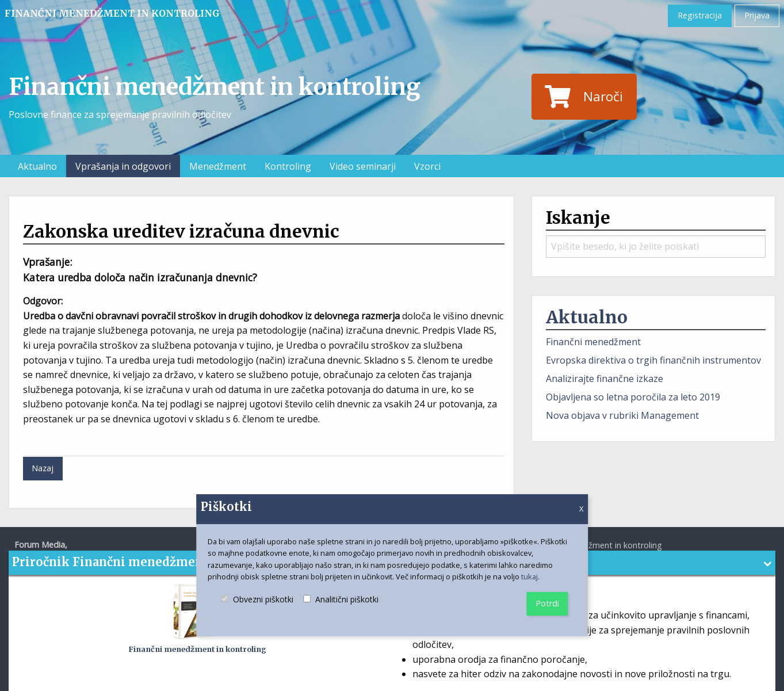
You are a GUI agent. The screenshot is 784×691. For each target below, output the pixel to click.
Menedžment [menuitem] (217, 166)
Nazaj (42, 468)
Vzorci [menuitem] (427, 166)
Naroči (584, 96)
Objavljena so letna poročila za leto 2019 (633, 397)
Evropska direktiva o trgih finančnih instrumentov (653, 360)
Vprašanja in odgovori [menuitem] (123, 166)
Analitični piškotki (340, 609)
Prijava (757, 15)
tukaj (529, 576)
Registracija (700, 15)
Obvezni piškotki (257, 609)
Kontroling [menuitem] (288, 166)
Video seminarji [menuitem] (363, 166)
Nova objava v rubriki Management (622, 415)
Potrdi (547, 603)
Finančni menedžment (593, 341)
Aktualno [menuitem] (37, 166)
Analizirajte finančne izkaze (604, 378)
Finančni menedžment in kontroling (112, 13)
